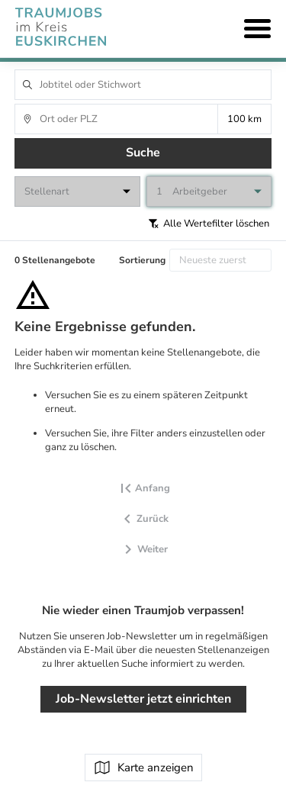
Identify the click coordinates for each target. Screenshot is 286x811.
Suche (143, 152)
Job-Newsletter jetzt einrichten (143, 698)
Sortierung (142, 260)
